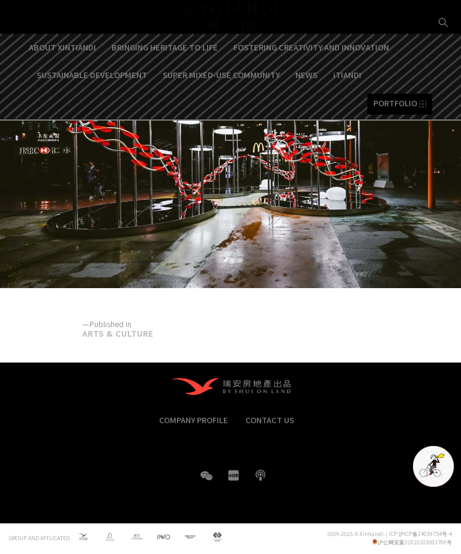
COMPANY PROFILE (193, 420)
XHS (233, 475)
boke (260, 475)
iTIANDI (347, 107)
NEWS (306, 107)
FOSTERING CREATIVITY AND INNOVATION (311, 80)
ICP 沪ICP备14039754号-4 (420, 534)
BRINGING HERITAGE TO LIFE (165, 80)
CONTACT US (270, 420)
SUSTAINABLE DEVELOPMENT (92, 107)
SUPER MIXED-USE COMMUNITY (221, 107)
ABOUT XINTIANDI (62, 80)
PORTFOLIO (395, 136)
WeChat (206, 481)
